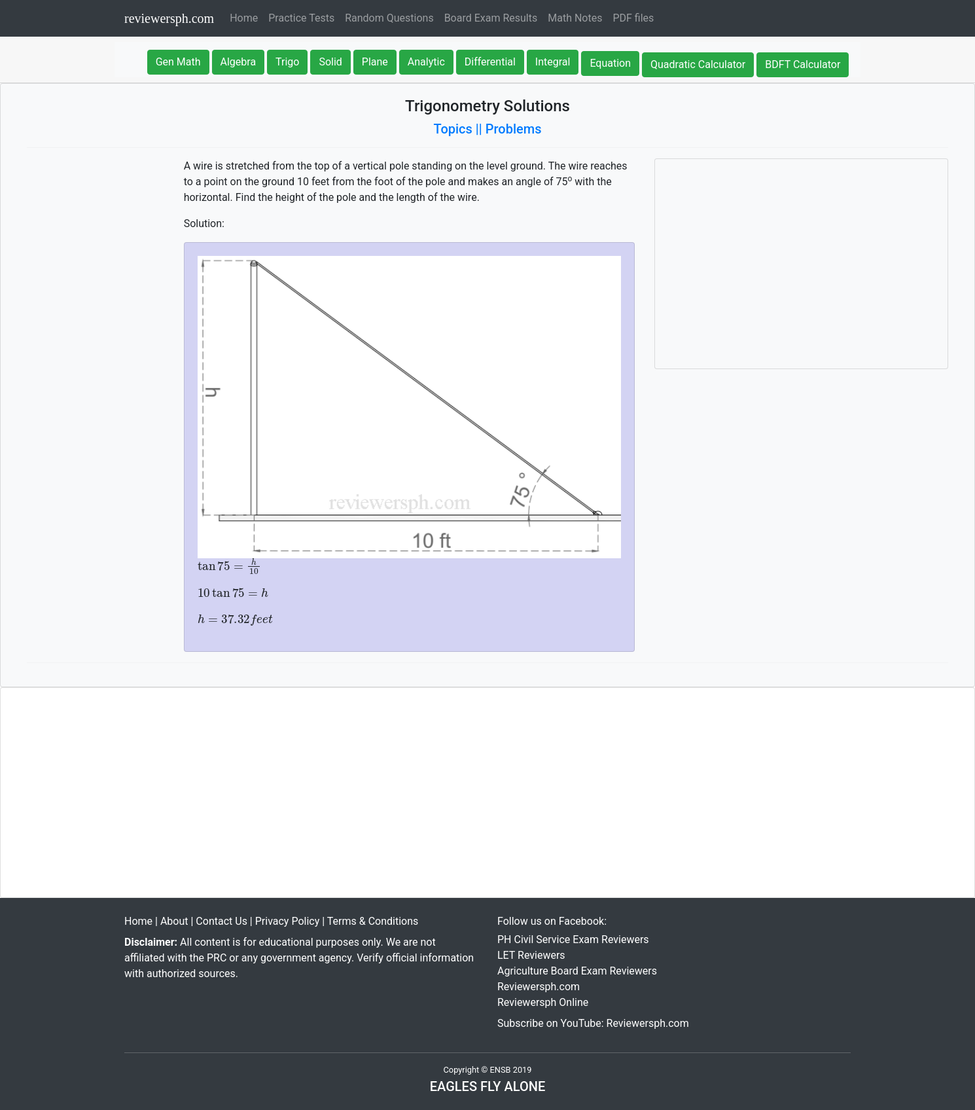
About (174, 921)
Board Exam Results (491, 18)
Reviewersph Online (542, 1002)
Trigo (287, 62)
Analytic (426, 62)
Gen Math (178, 62)
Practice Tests (301, 18)
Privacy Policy (287, 921)
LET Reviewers (531, 955)
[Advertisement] (801, 263)
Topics (453, 129)
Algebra (239, 62)
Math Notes (575, 18)
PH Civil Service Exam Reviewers (573, 939)
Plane (375, 62)
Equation (610, 63)
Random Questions (389, 18)
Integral (553, 62)
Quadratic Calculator (697, 64)
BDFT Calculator (802, 64)
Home (246, 17)
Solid (330, 62)
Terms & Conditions (373, 921)
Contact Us (221, 921)
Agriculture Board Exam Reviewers (577, 971)
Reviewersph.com (538, 986)
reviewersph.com (169, 18)
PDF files (633, 18)
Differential (490, 62)
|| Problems (509, 129)
